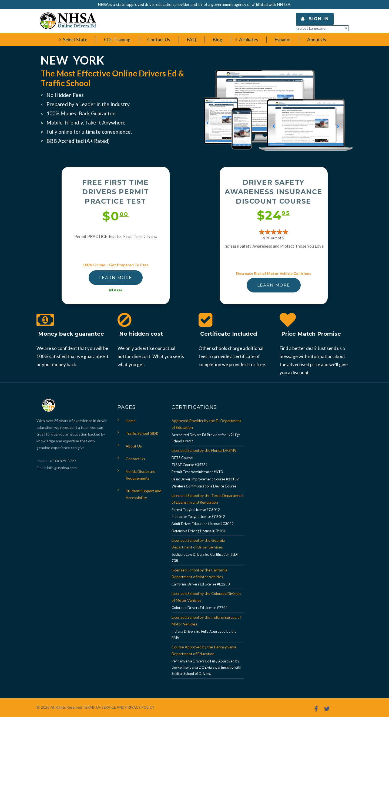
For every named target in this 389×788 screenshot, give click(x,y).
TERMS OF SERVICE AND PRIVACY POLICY (118, 707)
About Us (134, 446)
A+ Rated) (98, 141)
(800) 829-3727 (62, 461)
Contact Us (135, 458)
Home (131, 420)
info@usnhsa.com (62, 467)
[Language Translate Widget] (322, 28)
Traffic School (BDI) (142, 433)
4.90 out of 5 (273, 237)
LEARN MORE (115, 277)
